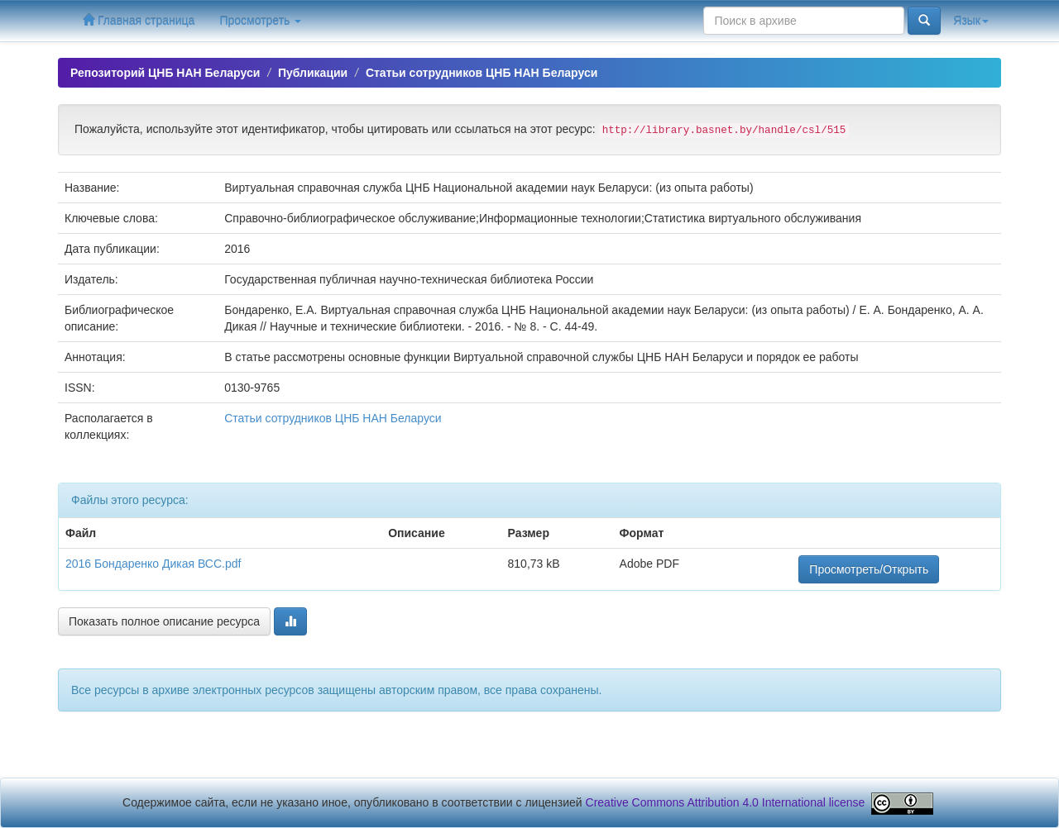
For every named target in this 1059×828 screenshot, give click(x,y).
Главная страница (138, 20)
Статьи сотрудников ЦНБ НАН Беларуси (481, 72)
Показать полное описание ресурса (164, 621)
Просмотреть (260, 20)
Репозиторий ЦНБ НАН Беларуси (165, 72)
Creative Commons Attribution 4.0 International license (725, 802)
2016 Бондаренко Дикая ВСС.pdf (153, 563)
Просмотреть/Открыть (868, 569)
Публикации (312, 72)
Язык (971, 20)
